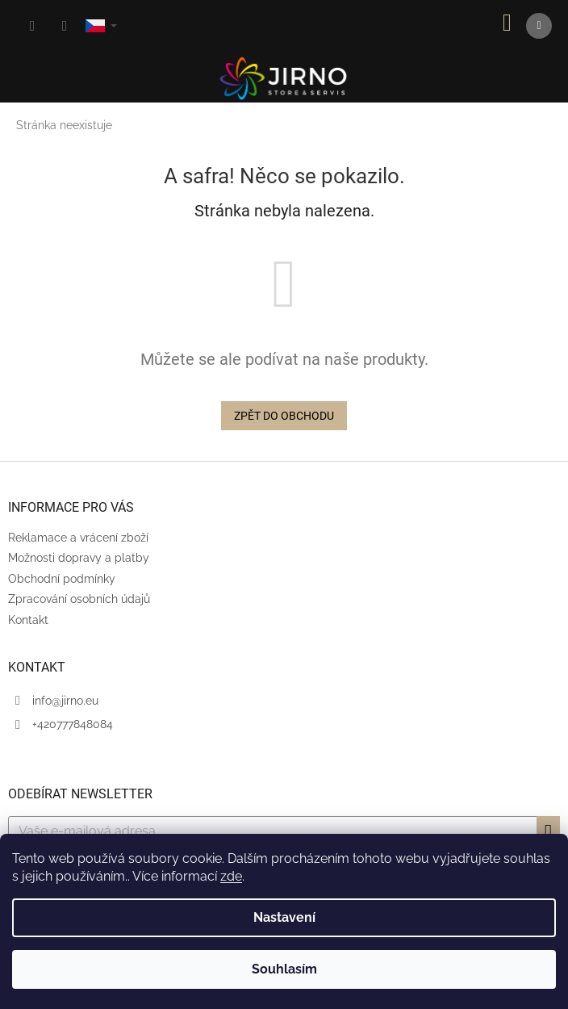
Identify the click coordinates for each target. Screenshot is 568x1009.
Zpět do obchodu (284, 415)
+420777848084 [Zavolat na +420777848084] (72, 724)
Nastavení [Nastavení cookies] (284, 917)
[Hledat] (32, 26)
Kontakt (28, 619)
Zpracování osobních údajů (79, 598)
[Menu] (539, 26)
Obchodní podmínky (61, 578)
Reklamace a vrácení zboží (78, 537)
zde (231, 876)
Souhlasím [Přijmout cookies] (284, 969)
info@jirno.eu (65, 700)
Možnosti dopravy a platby (78, 557)
